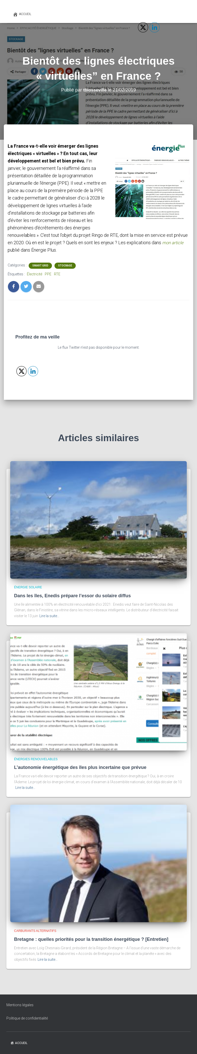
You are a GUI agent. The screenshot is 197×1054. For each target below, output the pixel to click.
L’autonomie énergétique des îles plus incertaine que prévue (80, 767)
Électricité (34, 274)
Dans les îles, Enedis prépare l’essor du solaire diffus (72, 595)
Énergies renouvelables (36, 759)
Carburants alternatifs (35, 931)
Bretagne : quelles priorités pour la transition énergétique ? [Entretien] (91, 939)
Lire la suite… (49, 616)
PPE (48, 274)
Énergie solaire (28, 587)
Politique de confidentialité (27, 1018)
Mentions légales (20, 1005)
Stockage (65, 265)
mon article (173, 242)
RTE (57, 274)
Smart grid (40, 265)
